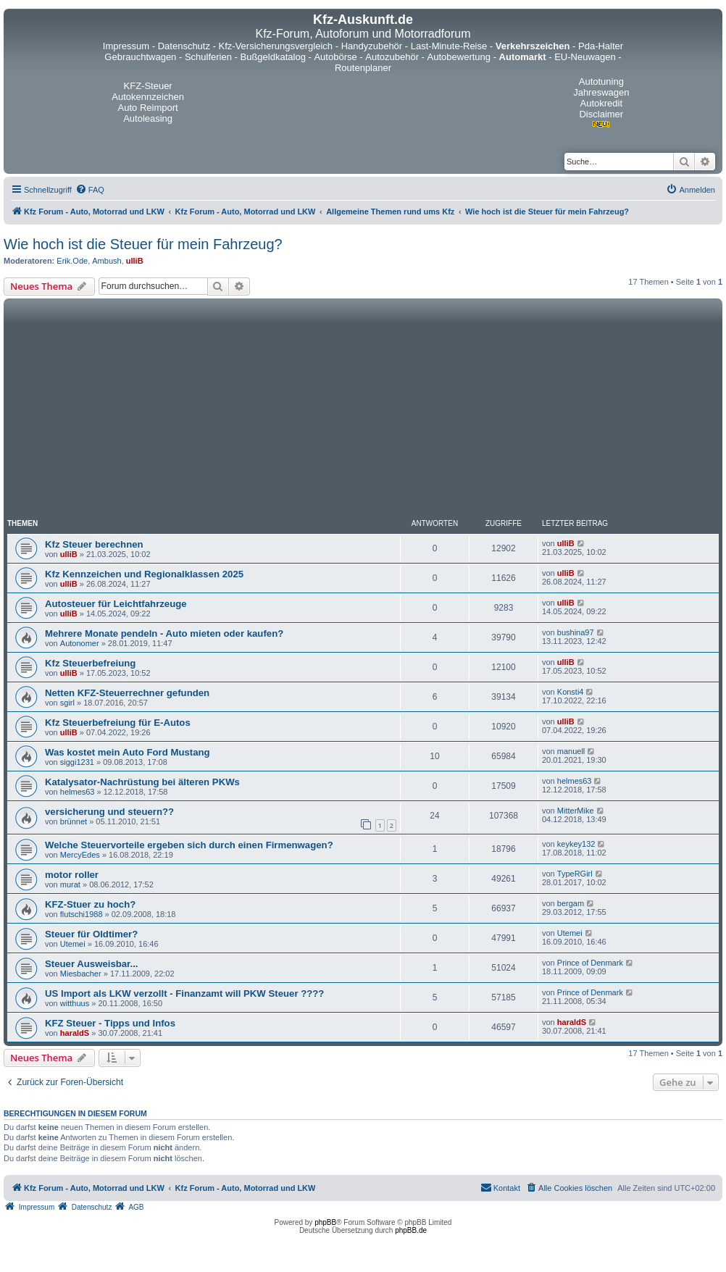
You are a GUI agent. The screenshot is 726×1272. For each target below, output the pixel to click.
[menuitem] (89, 189)
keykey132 (576, 844)
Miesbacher (80, 973)
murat (70, 884)
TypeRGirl (575, 873)
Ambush (106, 260)
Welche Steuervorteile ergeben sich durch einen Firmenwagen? (189, 845)
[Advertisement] (363, 410)
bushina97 (575, 632)
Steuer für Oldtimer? (91, 934)
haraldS (74, 1033)
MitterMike (575, 810)
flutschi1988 (81, 914)
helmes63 (77, 791)
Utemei (72, 944)
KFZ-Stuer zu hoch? (90, 904)
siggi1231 (77, 762)
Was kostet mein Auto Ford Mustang (127, 752)
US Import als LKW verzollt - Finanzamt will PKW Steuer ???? (184, 993)
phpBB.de (411, 1230)
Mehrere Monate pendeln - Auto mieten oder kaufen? (164, 633)
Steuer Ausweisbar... (91, 963)
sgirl (67, 702)
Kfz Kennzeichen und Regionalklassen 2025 (144, 574)
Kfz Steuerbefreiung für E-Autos (118, 722)
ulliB (134, 260)
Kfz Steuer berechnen (94, 544)
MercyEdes (80, 854)
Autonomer (79, 643)
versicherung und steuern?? (109, 811)
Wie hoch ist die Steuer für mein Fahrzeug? (143, 244)
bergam (570, 903)
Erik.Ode (72, 260)
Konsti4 (570, 691)
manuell (571, 751)
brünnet (73, 821)
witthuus (74, 1003)
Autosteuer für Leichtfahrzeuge (116, 603)
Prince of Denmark (590, 962)
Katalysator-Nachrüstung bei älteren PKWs (142, 782)
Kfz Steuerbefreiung (90, 663)
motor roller (72, 874)
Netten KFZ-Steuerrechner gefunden (127, 692)
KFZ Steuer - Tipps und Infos (110, 1023)
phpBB (325, 1222)
